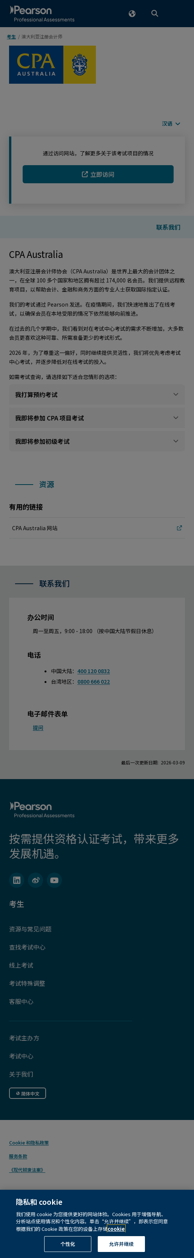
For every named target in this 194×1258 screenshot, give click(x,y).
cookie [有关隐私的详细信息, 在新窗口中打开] (116, 1236)
